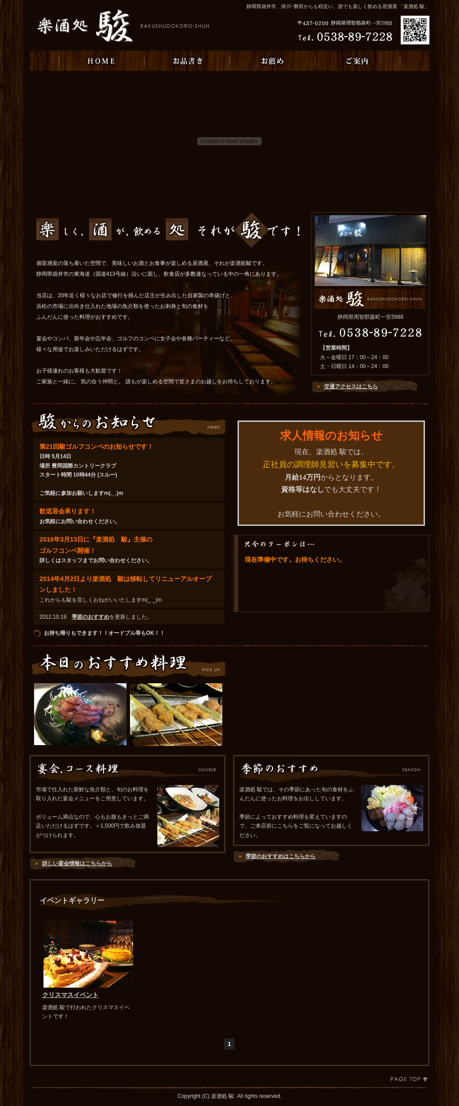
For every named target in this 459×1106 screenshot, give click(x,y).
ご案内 (357, 61)
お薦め (272, 61)
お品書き (187, 61)
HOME (101, 61)
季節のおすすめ (90, 617)
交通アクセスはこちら (351, 386)
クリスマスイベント (70, 994)
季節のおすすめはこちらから (281, 856)
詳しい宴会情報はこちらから (77, 863)
